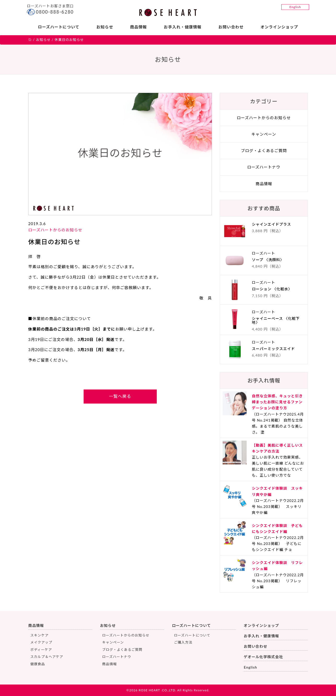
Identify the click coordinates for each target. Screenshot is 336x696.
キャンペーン (263, 134)
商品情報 (138, 27)
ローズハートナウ (263, 167)
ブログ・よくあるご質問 (264, 150)
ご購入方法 (183, 642)
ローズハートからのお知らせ (55, 229)
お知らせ (104, 27)
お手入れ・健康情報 (182, 27)
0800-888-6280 (55, 12)
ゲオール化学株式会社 (263, 657)
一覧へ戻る (120, 396)
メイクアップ (41, 642)
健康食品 (37, 664)
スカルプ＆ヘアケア (46, 657)
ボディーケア (41, 649)
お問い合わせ (231, 27)
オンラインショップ (279, 27)
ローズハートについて (58, 27)
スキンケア (39, 635)
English (295, 7)
